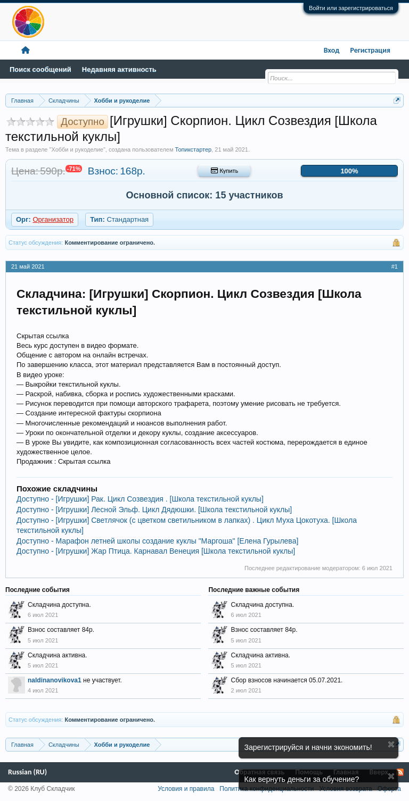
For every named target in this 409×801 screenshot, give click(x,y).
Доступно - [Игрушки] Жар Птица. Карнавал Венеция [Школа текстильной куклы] (156, 551)
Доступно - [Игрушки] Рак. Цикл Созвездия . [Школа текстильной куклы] (140, 499)
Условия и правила (186, 788)
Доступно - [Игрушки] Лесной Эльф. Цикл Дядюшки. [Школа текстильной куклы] (154, 509)
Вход (332, 50)
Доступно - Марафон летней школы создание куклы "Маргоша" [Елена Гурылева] (157, 541)
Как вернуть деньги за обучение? (301, 779)
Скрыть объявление (391, 744)
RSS (400, 772)
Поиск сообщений (40, 69)
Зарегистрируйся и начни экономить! (308, 747)
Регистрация (370, 50)
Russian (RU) (27, 772)
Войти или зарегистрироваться (351, 8)
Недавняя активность (119, 69)
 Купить (224, 170)
